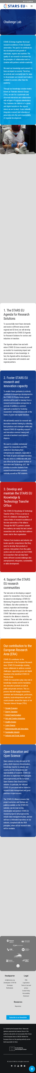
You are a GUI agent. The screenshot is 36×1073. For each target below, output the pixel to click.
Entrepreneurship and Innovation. (17, 729)
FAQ (26, 980)
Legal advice (26, 983)
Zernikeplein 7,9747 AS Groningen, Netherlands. (10, 985)
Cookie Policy (26, 991)
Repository (18, 1006)
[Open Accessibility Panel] (32, 1069)
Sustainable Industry (12, 732)
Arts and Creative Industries (15, 718)
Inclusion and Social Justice (15, 735)
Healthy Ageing (10, 722)
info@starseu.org (10, 980)
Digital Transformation (13, 715)
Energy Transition (11, 711)
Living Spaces (10, 725)
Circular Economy (11, 708)
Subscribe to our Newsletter (18, 1017)
